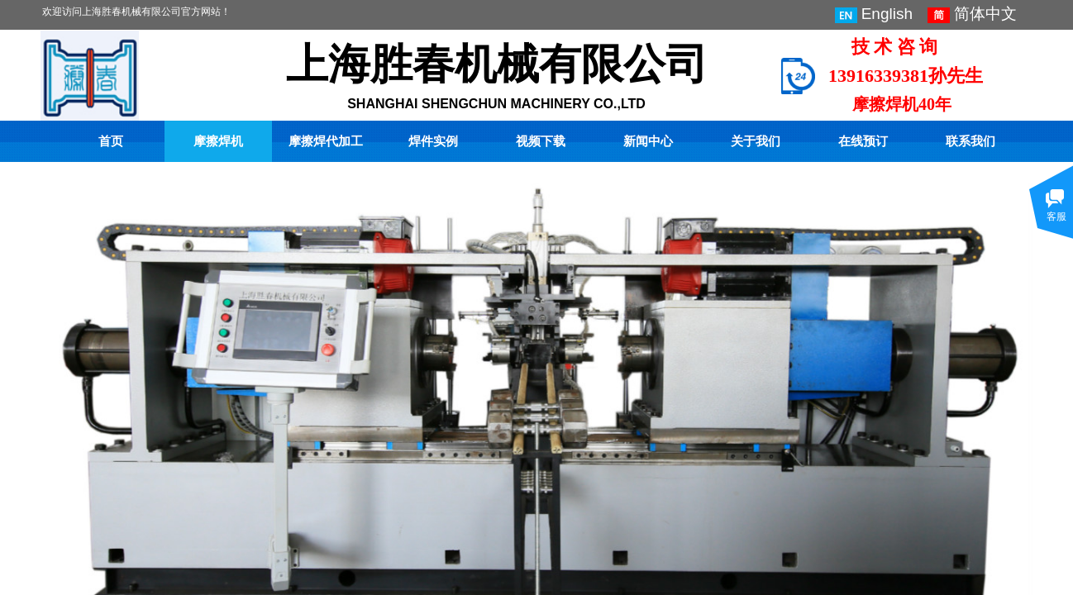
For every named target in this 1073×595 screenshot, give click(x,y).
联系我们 (970, 141)
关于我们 (755, 141)
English (874, 14)
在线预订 (863, 141)
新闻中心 (648, 141)
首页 (110, 141)
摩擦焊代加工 (326, 141)
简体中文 (972, 14)
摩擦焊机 (218, 141)
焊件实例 (433, 141)
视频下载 (540, 141)
